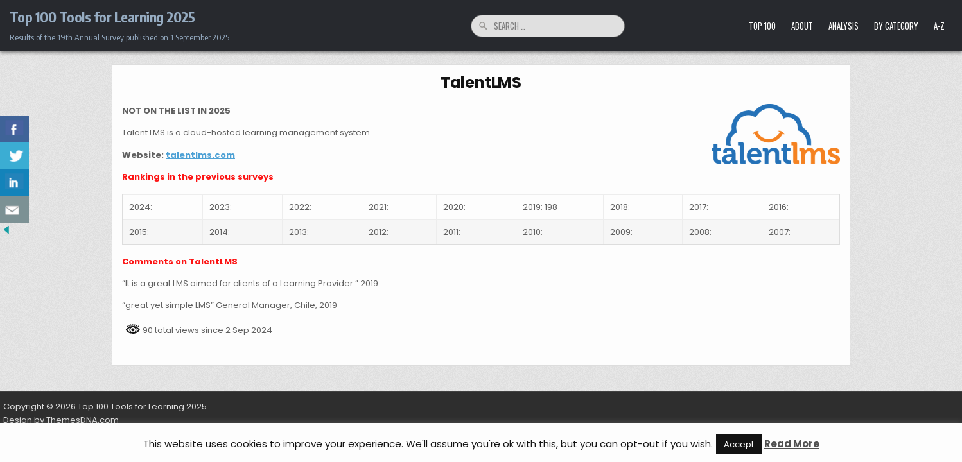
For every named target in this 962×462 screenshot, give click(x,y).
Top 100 (762, 25)
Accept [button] (739, 444)
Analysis (843, 25)
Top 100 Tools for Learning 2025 (102, 17)
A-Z (939, 25)
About (802, 25)
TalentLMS (481, 82)
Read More (791, 443)
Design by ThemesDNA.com (61, 420)
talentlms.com (200, 155)
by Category (896, 25)
